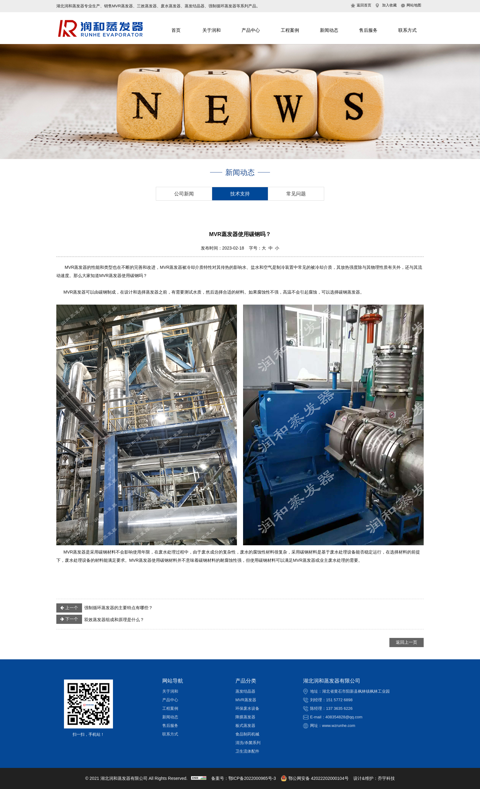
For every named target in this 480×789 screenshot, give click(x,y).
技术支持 (240, 193)
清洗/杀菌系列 (248, 742)
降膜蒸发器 (245, 717)
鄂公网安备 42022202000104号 (315, 778)
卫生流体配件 (247, 751)
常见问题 (296, 193)
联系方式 (407, 30)
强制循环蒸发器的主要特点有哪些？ (104, 608)
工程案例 (290, 30)
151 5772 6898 (339, 700)
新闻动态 (329, 30)
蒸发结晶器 (245, 691)
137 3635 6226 (339, 708)
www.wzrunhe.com (338, 725)
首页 (176, 30)
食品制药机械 (247, 734)
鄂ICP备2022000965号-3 (252, 778)
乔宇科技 (386, 778)
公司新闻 (184, 193)
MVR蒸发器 (245, 700)
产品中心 (251, 30)
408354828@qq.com (343, 717)
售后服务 (368, 30)
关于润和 (211, 30)
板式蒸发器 (245, 725)
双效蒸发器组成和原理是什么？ (100, 619)
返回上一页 (406, 642)
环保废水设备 (247, 708)
